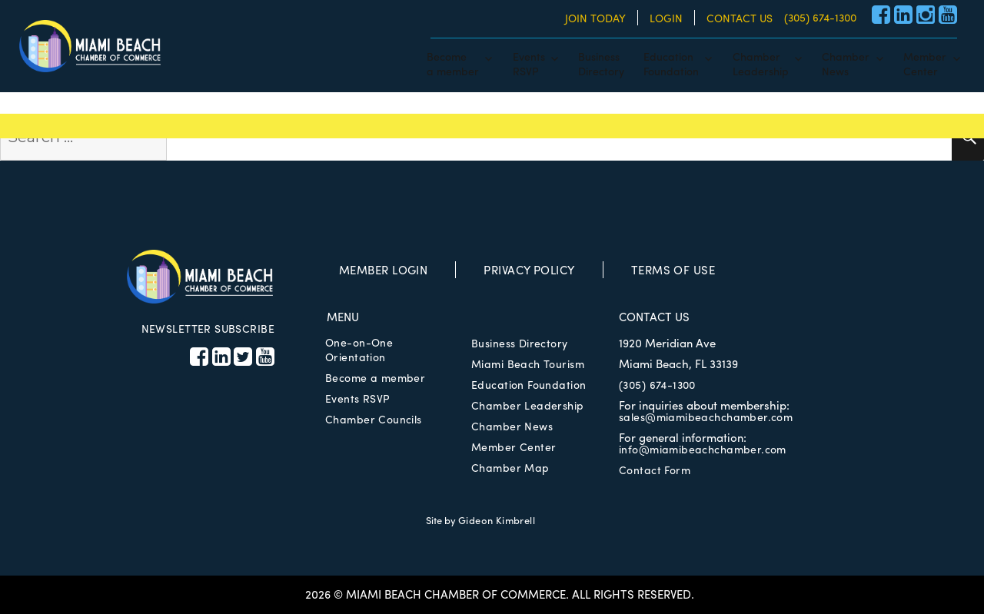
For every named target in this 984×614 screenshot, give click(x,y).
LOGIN (666, 17)
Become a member (375, 377)
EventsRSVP (529, 63)
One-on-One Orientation (359, 349)
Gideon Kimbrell (496, 520)
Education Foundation (528, 384)
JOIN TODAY (595, 17)
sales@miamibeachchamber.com (706, 416)
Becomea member (453, 63)
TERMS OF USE (673, 269)
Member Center (513, 446)
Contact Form (654, 469)
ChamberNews (845, 63)
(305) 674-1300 (820, 17)
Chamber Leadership (527, 405)
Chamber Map (510, 467)
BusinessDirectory (601, 63)
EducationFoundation (671, 63)
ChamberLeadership (761, 63)
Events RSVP (357, 398)
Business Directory (519, 342)
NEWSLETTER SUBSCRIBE (207, 328)
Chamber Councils (373, 418)
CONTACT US (739, 17)
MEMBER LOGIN (383, 269)
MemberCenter (924, 63)
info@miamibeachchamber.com (702, 448)
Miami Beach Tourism (527, 363)
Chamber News (512, 425)
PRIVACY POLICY (529, 269)
